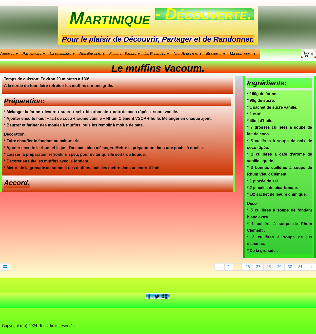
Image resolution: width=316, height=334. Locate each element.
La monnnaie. (62, 54)
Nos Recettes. (188, 54)
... (237, 267)
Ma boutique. (243, 54)
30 (290, 267)
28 (269, 267)
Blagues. (216, 54)
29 (279, 267)
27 (258, 267)
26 (247, 267)
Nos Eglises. (92, 54)
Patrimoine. (34, 54)
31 (300, 267)
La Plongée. (157, 54)
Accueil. (9, 54)
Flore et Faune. (125, 54)
